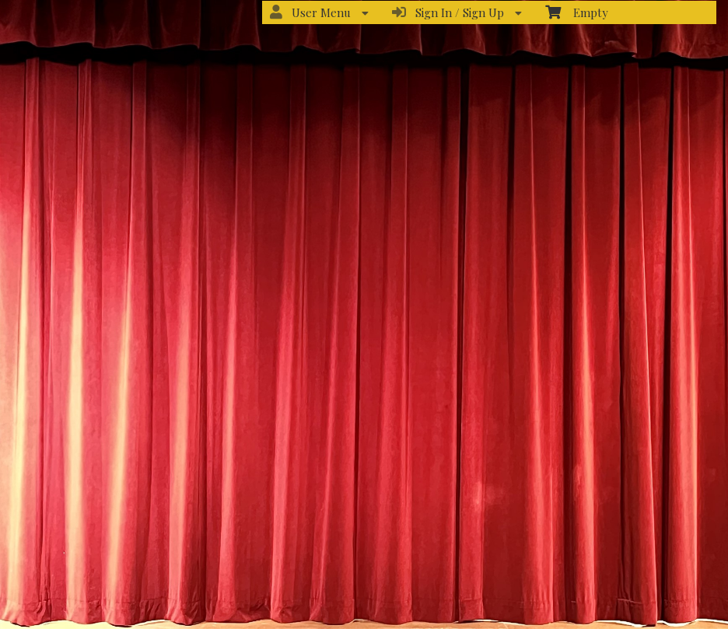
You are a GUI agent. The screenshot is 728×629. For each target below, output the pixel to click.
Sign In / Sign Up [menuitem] (457, 12)
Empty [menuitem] (576, 12)
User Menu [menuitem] (319, 12)
